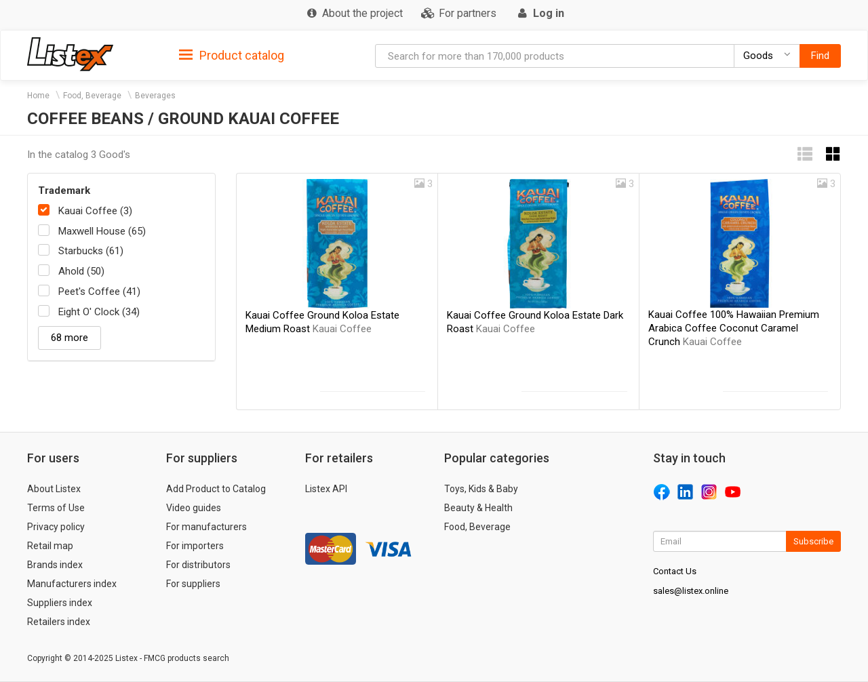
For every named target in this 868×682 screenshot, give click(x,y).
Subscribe (813, 541)
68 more (69, 338)
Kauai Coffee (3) (95, 211)
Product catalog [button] (231, 55)
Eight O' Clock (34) (99, 312)
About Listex (54, 488)
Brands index (55, 564)
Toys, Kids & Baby (481, 488)
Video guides (193, 507)
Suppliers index (59, 602)
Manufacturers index (72, 583)
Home (38, 95)
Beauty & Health (478, 507)
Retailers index (58, 621)
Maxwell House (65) (102, 231)
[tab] (231, 54)
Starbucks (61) (90, 251)
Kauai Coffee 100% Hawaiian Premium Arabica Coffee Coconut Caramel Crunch (733, 328)
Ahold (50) (81, 271)
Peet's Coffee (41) (99, 291)
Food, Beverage (92, 95)
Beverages (155, 95)
